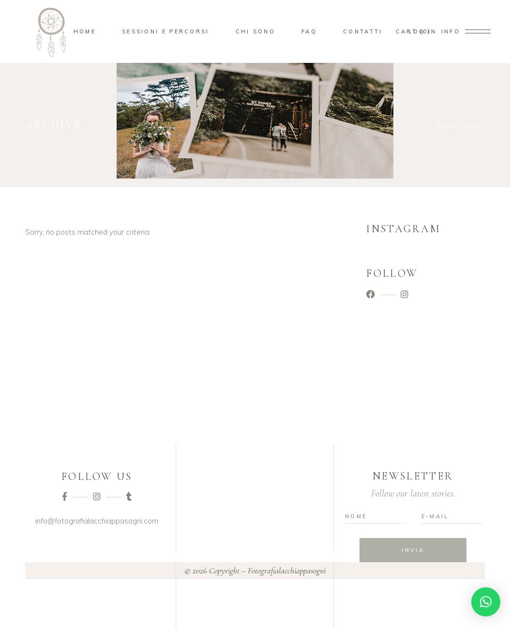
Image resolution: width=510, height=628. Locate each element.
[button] (485, 601)
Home (446, 125)
